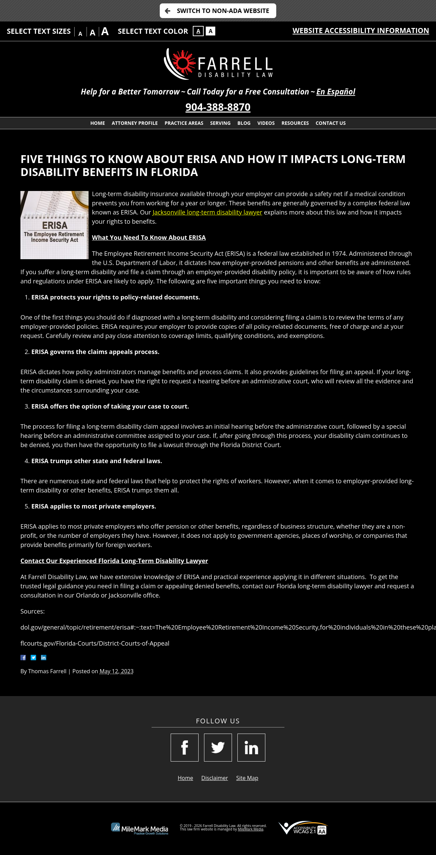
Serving (220, 123)
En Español (335, 92)
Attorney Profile (135, 123)
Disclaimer (214, 778)
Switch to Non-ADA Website (223, 10)
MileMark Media (250, 829)
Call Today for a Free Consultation (248, 91)
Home (97, 123)
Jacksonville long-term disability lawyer (207, 212)
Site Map (247, 778)
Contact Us (331, 123)
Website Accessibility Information (361, 30)
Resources (295, 123)
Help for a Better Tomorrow (130, 91)
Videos (266, 123)
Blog (244, 123)
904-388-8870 (218, 107)
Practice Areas (184, 123)
